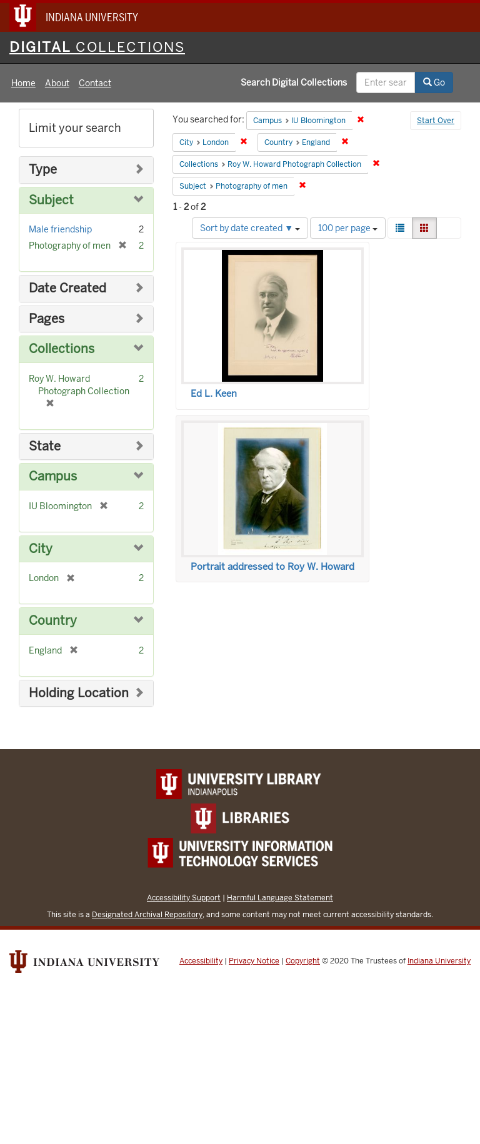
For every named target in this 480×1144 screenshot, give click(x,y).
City (40, 549)
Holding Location (79, 693)
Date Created (67, 288)
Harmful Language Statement (280, 897)
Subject (51, 200)
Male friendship (60, 229)
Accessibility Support (184, 897)
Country (53, 621)
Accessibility (200, 961)
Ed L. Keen (214, 393)
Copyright (303, 961)
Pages (46, 319)
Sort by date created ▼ (250, 228)
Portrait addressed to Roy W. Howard (272, 566)
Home (23, 83)
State (45, 446)
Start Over (435, 121)
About (57, 83)
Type (43, 169)
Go (434, 82)
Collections (61, 349)
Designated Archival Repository (147, 914)
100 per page (348, 228)
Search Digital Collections (294, 82)
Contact (95, 83)
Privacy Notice (254, 961)
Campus (53, 476)
